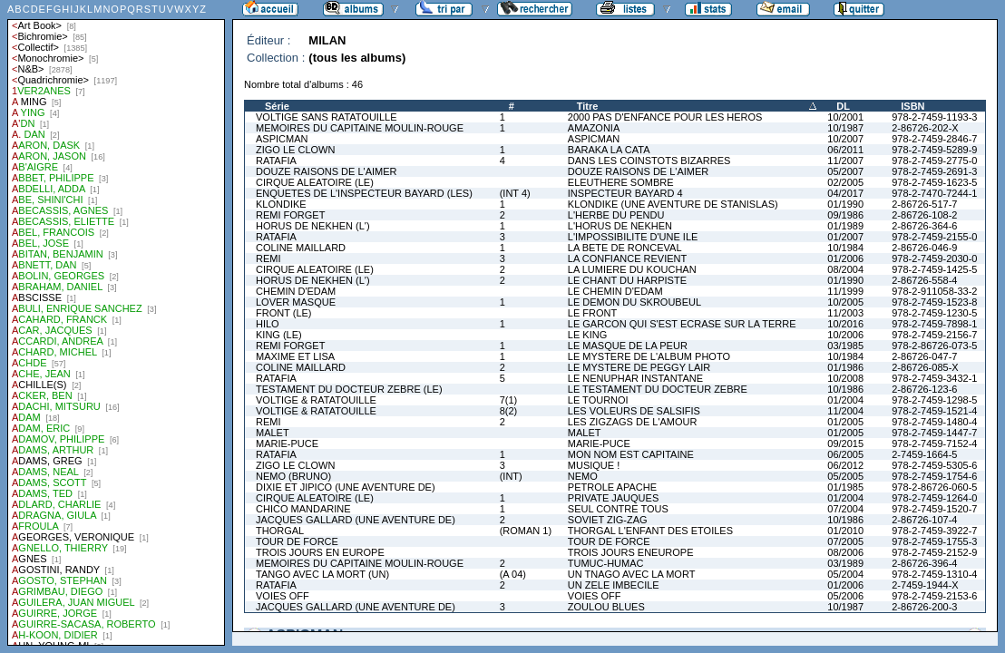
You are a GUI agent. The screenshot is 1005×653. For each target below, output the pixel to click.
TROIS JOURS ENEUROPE (631, 552)
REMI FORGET (290, 215)
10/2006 (845, 334)
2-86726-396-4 (924, 563)
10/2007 (845, 138)
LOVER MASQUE (296, 302)
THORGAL (280, 530)
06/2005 (845, 454)
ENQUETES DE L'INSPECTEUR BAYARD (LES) (364, 193)
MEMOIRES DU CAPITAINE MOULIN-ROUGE (359, 127)
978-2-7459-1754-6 (934, 476)
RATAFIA (276, 160)
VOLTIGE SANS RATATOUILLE (326, 117)
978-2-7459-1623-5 (934, 182)
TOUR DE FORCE (297, 541)
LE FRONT (592, 312)
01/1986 (845, 367)
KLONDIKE (281, 204)
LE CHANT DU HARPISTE (627, 280)
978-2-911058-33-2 (934, 291)
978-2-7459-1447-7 (934, 432)
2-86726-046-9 (924, 247)
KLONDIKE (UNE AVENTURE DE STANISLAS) (673, 204)
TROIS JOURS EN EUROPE (320, 552)
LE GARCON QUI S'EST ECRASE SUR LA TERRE (682, 323)
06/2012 (845, 465)
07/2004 (845, 508)
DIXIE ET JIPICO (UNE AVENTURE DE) (345, 487)
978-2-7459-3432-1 (934, 378)
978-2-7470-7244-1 (934, 193)
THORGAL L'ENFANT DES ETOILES (650, 530)
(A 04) (513, 574)
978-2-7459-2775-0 (934, 160)
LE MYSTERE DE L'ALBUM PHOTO (649, 356)
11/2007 (845, 160)
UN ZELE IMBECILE (613, 585)
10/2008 (845, 378)
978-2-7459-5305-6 (934, 465)
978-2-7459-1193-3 (934, 117)
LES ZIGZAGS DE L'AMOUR (633, 421)
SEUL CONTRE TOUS (618, 508)
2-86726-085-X (925, 367)
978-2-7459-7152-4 (934, 443)
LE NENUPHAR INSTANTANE (635, 378)
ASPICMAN (281, 138)
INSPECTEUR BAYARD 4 (625, 193)
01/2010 (845, 530)
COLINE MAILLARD (301, 247)
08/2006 (845, 552)
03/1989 (845, 563)
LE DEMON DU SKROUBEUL (634, 302)
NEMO (583, 476)
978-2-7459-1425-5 (934, 269)
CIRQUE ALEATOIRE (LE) (315, 182)
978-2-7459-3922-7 (934, 530)
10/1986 (845, 389)
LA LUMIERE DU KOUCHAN (632, 269)
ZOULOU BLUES (606, 606)
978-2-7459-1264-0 (934, 497)
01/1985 (845, 487)
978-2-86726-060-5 (934, 487)
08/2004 (845, 269)
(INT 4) (515, 193)
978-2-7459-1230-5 (934, 312)
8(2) (509, 410)
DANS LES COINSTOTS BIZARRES (649, 160)
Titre (588, 106)
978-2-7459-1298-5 (934, 400)
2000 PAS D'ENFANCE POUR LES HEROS (665, 117)
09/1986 (845, 215)
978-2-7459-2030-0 (934, 258)
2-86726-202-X (925, 127)
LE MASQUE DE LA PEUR (628, 345)
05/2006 (845, 595)
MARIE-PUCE (287, 443)
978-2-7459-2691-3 (934, 171)
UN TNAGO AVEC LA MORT (632, 574)
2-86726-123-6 (924, 389)
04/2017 (845, 193)
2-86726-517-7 (924, 204)
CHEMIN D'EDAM (296, 291)
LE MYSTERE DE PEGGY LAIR (639, 367)
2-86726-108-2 (924, 215)
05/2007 (845, 171)
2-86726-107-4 (924, 519)
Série (277, 106)
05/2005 (845, 476)
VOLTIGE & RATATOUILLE (316, 400)
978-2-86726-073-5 (934, 345)
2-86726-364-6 (924, 225)
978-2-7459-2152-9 (934, 552)
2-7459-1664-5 (924, 454)
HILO (267, 323)
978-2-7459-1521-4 (934, 410)
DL (843, 106)
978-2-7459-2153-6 (934, 595)
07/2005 (845, 541)
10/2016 (845, 323)
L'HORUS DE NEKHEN (620, 225)
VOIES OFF (282, 595)
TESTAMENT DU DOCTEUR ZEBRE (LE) (349, 389)
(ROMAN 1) (525, 530)
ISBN (912, 106)
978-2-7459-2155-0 (934, 236)
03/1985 (845, 345)
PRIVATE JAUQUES (613, 497)
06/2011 (845, 149)
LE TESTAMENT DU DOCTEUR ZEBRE (657, 389)
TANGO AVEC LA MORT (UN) (322, 574)
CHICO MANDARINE (303, 508)
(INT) (511, 476)
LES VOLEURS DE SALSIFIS (634, 410)
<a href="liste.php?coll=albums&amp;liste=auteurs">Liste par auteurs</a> (116, 323)
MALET (272, 432)
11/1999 (845, 291)
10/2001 (845, 117)
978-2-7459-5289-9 (934, 149)
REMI (268, 258)
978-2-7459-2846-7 (934, 138)
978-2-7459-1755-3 (934, 541)
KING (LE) (279, 334)
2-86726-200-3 (924, 606)
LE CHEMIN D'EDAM (615, 291)
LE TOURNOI (598, 400)
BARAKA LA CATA (609, 149)
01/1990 (845, 204)
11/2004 (845, 410)
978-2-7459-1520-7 (934, 508)
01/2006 (845, 258)
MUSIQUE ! (594, 465)
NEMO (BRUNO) (293, 476)
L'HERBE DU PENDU (616, 215)
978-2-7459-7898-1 (934, 323)
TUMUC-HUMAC (606, 563)
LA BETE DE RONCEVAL (625, 247)
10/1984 (845, 247)
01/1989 (845, 225)
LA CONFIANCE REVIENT (627, 258)
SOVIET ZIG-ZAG (608, 519)
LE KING (587, 334)
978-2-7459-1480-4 (934, 421)
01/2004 (845, 400)
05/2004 (845, 574)
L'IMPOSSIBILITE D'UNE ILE (633, 236)
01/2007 (845, 236)
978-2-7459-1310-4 (934, 574)
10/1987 (845, 127)
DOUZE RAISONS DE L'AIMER (326, 171)
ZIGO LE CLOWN (295, 149)
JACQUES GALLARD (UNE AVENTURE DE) (355, 519)
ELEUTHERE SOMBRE (621, 182)
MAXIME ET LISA (295, 356)
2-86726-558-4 (924, 280)
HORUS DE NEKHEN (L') (313, 225)
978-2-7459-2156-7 (934, 334)
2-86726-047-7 (924, 356)
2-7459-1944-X (925, 585)
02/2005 (845, 182)
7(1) (509, 400)
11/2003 (845, 312)
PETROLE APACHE (612, 487)
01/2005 (845, 421)
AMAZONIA (594, 127)
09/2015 (845, 443)
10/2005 (845, 302)
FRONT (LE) (284, 312)
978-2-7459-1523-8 (934, 302)
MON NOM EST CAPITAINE (631, 454)
